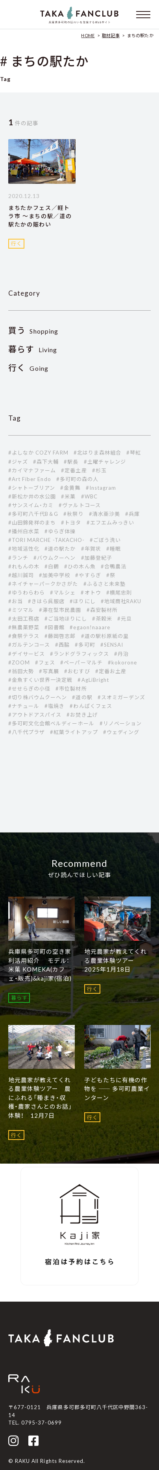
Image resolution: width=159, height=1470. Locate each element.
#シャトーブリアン (31, 488)
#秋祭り (73, 514)
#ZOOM (19, 662)
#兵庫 (132, 514)
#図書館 (54, 627)
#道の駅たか (60, 548)
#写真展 (49, 671)
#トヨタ (71, 522)
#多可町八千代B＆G (33, 514)
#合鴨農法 (113, 566)
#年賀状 (91, 548)
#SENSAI (111, 645)
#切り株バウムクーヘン (37, 697)
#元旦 (124, 618)
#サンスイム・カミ (31, 505)
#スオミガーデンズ (121, 697)
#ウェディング (121, 732)
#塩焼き (54, 706)
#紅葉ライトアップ (74, 732)
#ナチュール (23, 706)
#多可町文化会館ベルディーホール (51, 723)
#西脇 (62, 645)
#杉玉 (99, 470)
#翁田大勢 (21, 671)
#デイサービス (26, 654)
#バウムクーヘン (54, 558)
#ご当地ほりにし (65, 618)
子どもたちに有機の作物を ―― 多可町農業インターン (117, 1088)
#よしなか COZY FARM (38, 452)
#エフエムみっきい (110, 522)
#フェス (45, 662)
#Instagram (101, 488)
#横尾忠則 (119, 592)
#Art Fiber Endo (29, 479)
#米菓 (68, 496)
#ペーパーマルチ (81, 662)
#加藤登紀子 (96, 558)
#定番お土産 (110, 671)
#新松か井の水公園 (32, 496)
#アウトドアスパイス (34, 714)
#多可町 (85, 645)
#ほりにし (82, 601)
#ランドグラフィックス (79, 654)
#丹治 (121, 654)
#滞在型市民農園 (60, 610)
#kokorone (122, 662)
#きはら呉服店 (46, 601)
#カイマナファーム (32, 470)
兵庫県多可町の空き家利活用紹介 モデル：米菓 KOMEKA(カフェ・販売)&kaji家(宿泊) (40, 965)
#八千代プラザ (26, 732)
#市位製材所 (71, 688)
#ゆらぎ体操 (60, 531)
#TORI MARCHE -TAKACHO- (46, 540)
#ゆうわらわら (26, 592)
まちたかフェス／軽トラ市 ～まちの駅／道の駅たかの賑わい (40, 216)
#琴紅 (133, 452)
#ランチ (18, 558)
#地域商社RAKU (121, 601)
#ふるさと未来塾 (104, 584)
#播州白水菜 (23, 531)
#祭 (110, 575)
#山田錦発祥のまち (32, 522)
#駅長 (71, 462)
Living (32, 349)
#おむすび (77, 671)
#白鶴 (51, 566)
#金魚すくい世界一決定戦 (40, 680)
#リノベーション (121, 723)
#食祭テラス (23, 636)
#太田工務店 (23, 618)
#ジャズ (18, 462)
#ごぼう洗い (105, 540)
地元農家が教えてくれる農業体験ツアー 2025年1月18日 (115, 960)
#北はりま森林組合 (97, 452)
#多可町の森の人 (77, 479)
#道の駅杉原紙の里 (105, 636)
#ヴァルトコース (79, 505)
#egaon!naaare (90, 627)
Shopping (33, 331)
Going (28, 368)
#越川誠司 (21, 575)
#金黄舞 (70, 488)
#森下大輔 (46, 462)
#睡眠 (113, 548)
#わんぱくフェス (91, 706)
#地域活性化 (23, 548)
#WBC (89, 496)
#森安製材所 (102, 610)
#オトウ (91, 592)
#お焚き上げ (82, 714)
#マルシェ (63, 592)
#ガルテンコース (29, 645)
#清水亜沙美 (104, 514)
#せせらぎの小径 (29, 688)
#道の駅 (82, 697)
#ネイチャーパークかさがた (43, 584)
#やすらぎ (88, 575)
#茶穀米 (102, 618)
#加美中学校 (54, 575)
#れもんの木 (23, 566)
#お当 (15, 601)
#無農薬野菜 (23, 627)
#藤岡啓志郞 (60, 636)
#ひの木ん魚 (79, 566)
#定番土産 (74, 470)
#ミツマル (21, 610)
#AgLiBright (93, 680)
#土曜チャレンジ (105, 462)
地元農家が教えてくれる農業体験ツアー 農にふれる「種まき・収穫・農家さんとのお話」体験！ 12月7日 (40, 1097)
